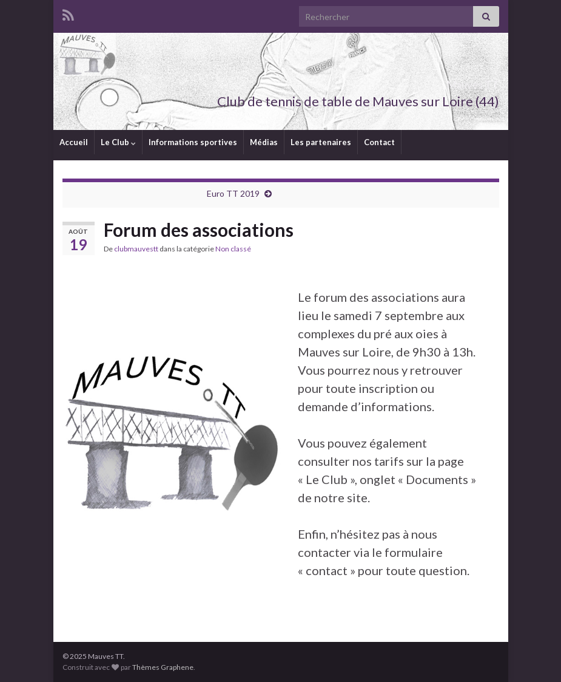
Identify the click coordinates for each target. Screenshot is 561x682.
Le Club (118, 142)
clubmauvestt (136, 248)
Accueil (73, 142)
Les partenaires (321, 142)
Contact (379, 142)
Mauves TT (455, 81)
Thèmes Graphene (162, 667)
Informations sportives (193, 142)
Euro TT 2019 (233, 193)
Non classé (233, 248)
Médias (264, 142)
